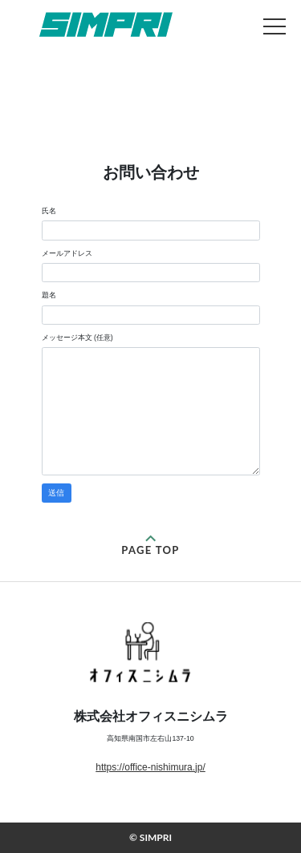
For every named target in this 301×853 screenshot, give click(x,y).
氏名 (49, 211)
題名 (49, 295)
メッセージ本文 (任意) (77, 338)
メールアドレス (67, 253)
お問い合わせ (105, 24)
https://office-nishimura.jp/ (150, 767)
